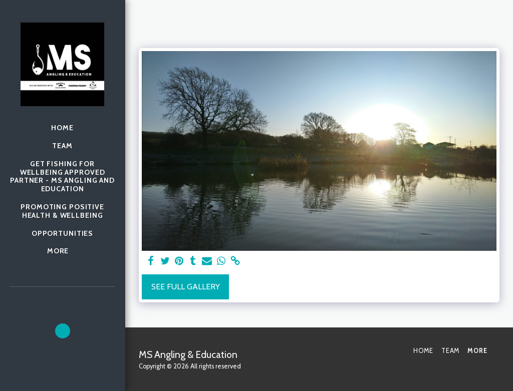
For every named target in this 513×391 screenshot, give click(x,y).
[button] (62, 330)
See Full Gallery (185, 286)
